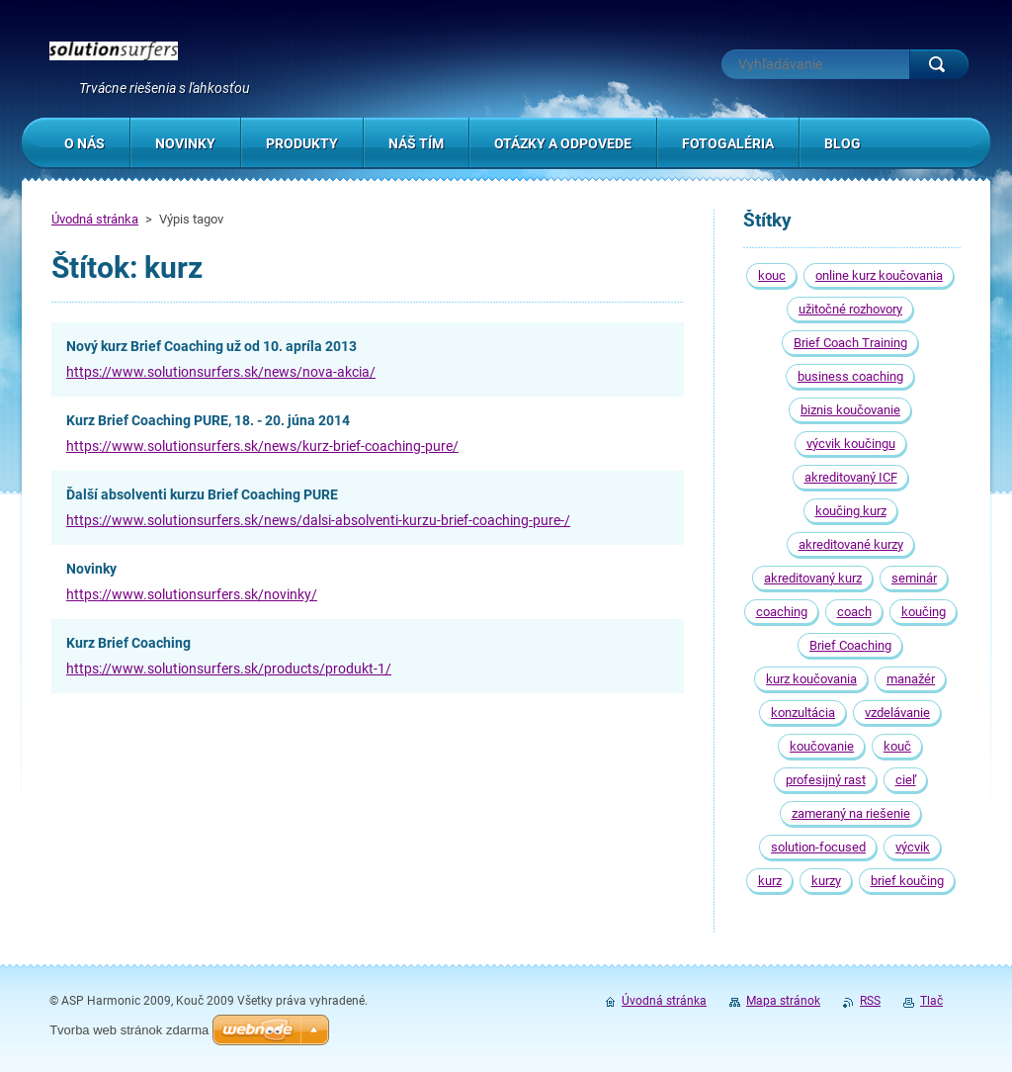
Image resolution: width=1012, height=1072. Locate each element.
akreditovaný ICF (850, 477)
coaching (781, 611)
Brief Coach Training (850, 342)
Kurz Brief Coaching (128, 643)
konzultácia (803, 712)
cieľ (905, 779)
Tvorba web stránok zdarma (129, 1030)
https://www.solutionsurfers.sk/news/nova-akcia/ (221, 372)
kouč (897, 746)
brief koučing (907, 880)
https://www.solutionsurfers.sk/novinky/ (191, 594)
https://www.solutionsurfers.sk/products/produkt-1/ (228, 668)
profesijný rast (826, 779)
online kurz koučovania (879, 275)
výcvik (912, 847)
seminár (914, 578)
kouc (772, 275)
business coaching (850, 376)
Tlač (931, 1001)
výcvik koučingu (850, 443)
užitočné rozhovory (850, 309)
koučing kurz (850, 510)
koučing (923, 611)
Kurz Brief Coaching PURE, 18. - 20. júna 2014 (208, 420)
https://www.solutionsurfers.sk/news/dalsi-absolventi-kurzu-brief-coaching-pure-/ (318, 520)
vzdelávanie (897, 712)
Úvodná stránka (94, 219)
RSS (870, 1001)
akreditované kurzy (851, 544)
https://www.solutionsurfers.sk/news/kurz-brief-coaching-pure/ (262, 446)
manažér (910, 678)
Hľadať (939, 64)
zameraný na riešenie (851, 813)
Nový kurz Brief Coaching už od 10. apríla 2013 (211, 346)
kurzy (826, 880)
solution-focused (818, 847)
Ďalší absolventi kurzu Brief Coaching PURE (202, 494)
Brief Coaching (850, 645)
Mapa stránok (783, 1001)
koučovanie (822, 746)
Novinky (91, 569)
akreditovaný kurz (813, 578)
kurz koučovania (811, 678)
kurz (770, 880)
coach (854, 611)
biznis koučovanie (850, 409)
